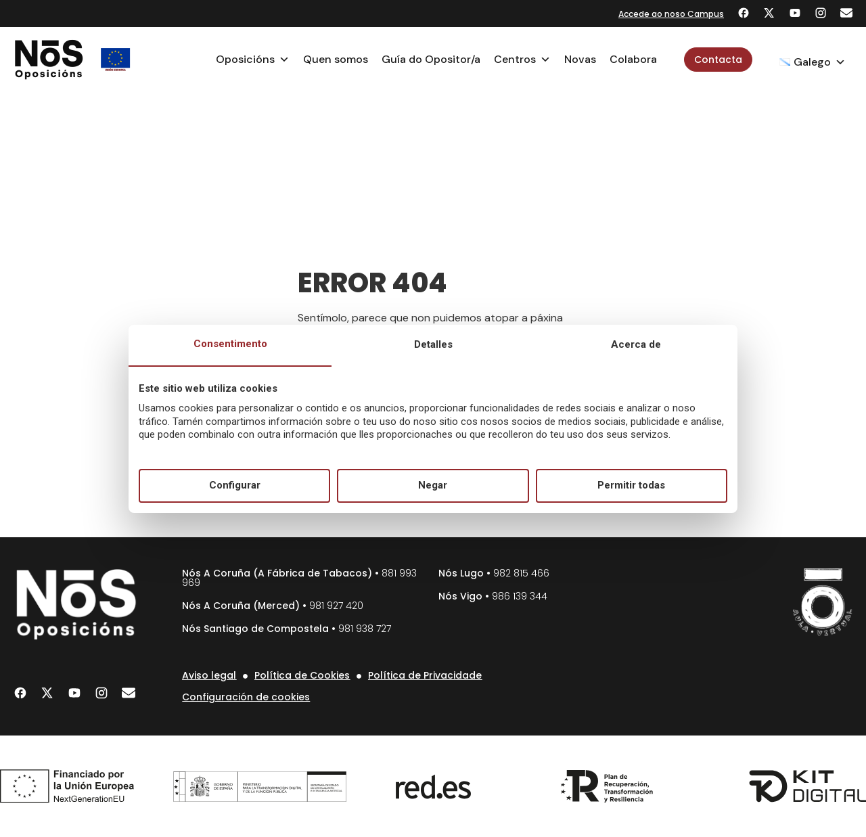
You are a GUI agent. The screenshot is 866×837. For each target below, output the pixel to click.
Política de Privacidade (425, 675)
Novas (580, 59)
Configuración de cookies (246, 697)
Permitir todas (631, 485)
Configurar (234, 485)
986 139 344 (519, 596)
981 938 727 (364, 628)
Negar (432, 485)
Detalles (433, 344)
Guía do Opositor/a (431, 59)
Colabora (633, 59)
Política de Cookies (302, 675)
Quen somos (335, 59)
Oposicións (253, 59)
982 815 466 (521, 573)
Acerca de (636, 344)
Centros (522, 59)
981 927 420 (336, 605)
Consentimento (230, 344)
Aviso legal (209, 675)
